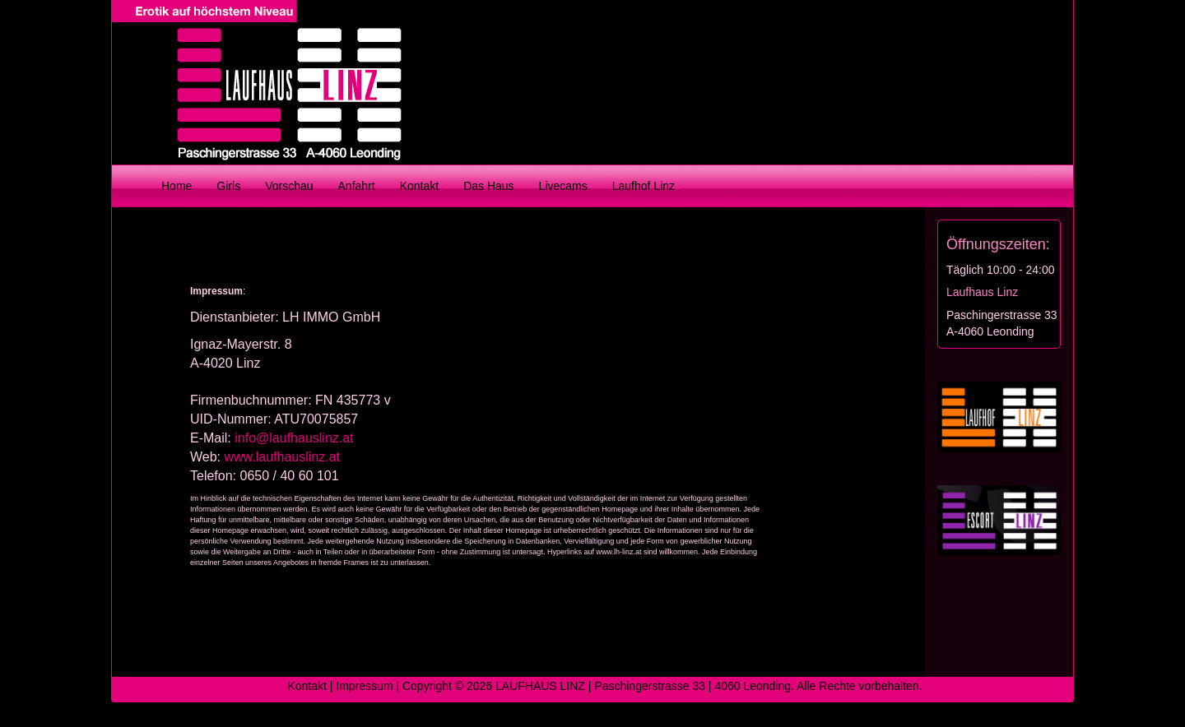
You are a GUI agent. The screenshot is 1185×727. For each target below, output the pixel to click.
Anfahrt (356, 185)
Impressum (364, 685)
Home (176, 185)
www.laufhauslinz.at (283, 457)
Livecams (563, 185)
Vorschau (289, 185)
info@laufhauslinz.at (294, 438)
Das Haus (488, 185)
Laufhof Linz (643, 185)
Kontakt (419, 185)
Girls (228, 185)
